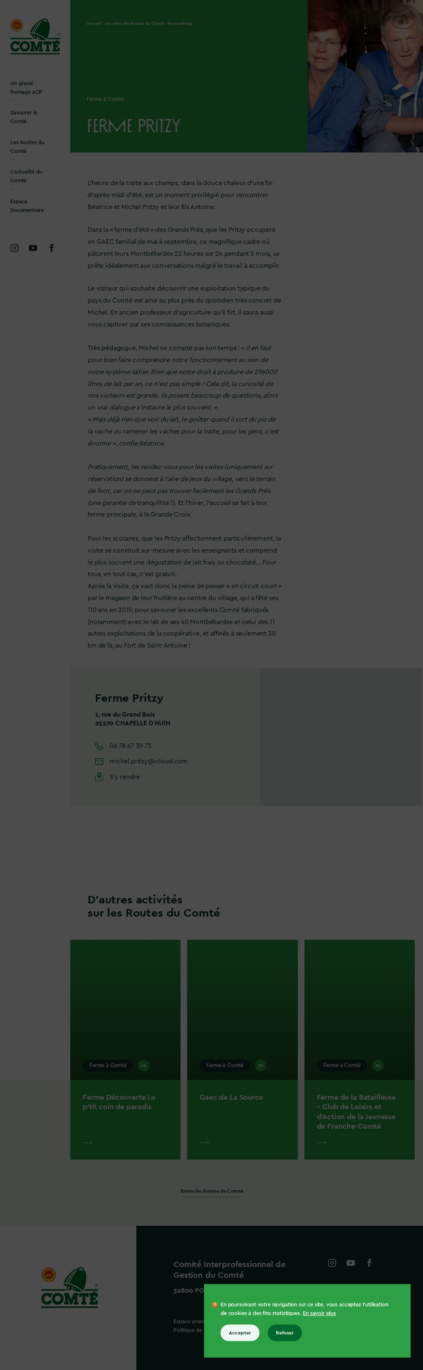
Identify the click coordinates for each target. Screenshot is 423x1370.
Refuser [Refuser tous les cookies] (285, 1332)
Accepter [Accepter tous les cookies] (240, 1332)
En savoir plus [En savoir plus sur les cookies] (319, 1313)
